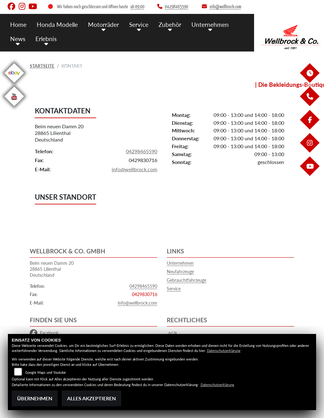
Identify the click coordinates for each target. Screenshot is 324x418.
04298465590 (141, 151)
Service (138, 24)
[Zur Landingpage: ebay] (14, 84)
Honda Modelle (57, 24)
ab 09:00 (137, 6)
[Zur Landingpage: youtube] (14, 107)
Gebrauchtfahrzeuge (186, 280)
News (17, 38)
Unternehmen (210, 24)
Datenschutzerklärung (223, 350)
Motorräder (103, 24)
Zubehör (170, 24)
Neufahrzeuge (180, 271)
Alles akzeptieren (91, 398)
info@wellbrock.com (134, 170)
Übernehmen (34, 398)
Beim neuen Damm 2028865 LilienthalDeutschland (59, 133)
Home (18, 24)
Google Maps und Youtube (45, 372)
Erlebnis (46, 38)
